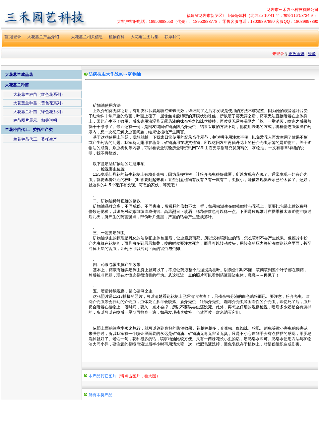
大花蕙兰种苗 (17, 85)
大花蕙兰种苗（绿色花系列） (39, 111)
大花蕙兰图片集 (145, 36)
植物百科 (117, 36)
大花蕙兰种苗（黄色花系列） (39, 103)
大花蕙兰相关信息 (87, 36)
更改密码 (296, 53)
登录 (312, 53)
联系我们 (172, 36)
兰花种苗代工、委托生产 (35, 139)
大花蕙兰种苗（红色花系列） (39, 94)
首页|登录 (12, 36)
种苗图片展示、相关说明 (35, 120)
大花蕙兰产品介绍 (43, 36)
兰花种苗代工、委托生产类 (29, 129)
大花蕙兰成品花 (19, 74)
